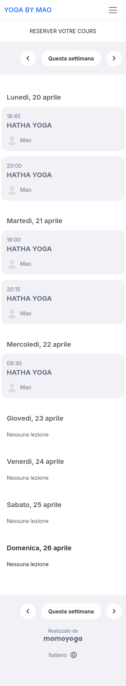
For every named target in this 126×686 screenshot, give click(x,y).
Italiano (63, 655)
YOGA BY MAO (28, 10)
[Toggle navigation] (113, 10)
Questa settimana (71, 58)
